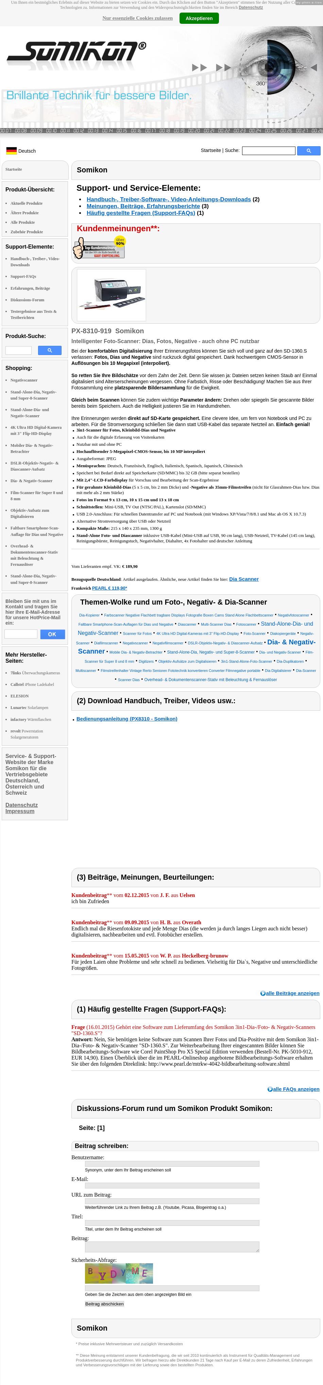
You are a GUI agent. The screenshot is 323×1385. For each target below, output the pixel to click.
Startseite (211, 150)
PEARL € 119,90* (109, 588)
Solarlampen (29, 707)
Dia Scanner (244, 579)
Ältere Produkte (25, 212)
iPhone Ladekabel (32, 684)
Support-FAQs (23, 276)
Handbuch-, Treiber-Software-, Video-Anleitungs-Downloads (169, 199)
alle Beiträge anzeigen (293, 993)
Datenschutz (251, 7)
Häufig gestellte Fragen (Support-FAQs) (141, 213)
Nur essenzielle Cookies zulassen (137, 18)
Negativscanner (24, 380)
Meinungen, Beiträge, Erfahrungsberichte (143, 206)
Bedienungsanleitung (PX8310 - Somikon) (126, 719)
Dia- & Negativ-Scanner (31, 480)
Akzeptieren (199, 18)
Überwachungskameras (35, 673)
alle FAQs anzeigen (296, 1089)
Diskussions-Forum (27, 300)
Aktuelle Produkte (26, 203)
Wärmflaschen (31, 719)
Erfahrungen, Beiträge (30, 288)
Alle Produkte (23, 222)
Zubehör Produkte (27, 232)
